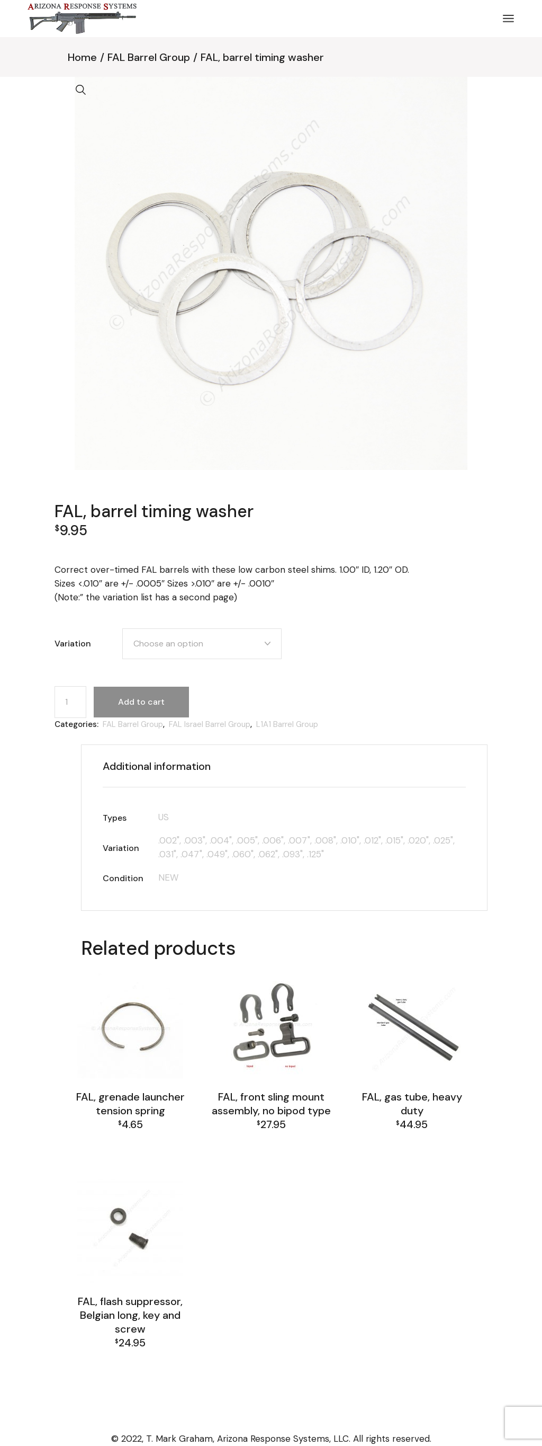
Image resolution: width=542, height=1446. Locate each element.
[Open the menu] (508, 18)
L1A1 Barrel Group (287, 724)
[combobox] (202, 643)
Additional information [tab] (157, 766)
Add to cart (141, 701)
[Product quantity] (70, 702)
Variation (73, 643)
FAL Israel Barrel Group (209, 724)
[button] (81, 90)
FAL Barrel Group (133, 724)
